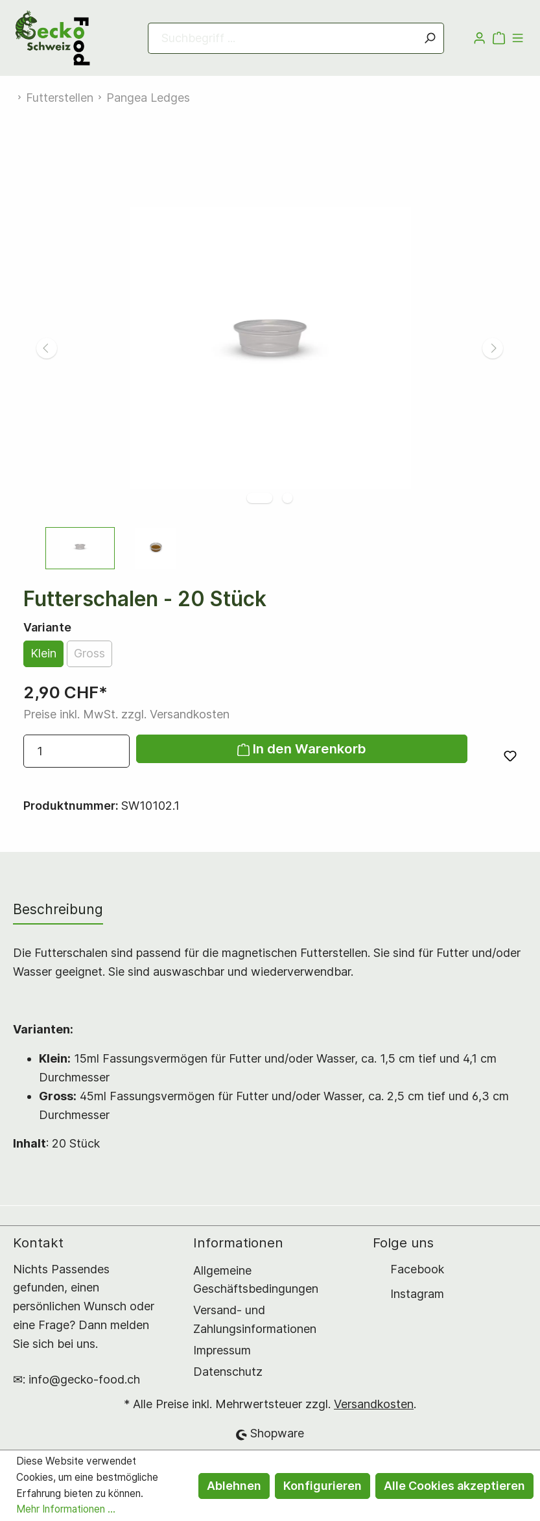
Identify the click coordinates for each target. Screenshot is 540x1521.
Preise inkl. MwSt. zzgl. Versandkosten (126, 714)
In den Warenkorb (301, 748)
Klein (43, 653)
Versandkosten (374, 1404)
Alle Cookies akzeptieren (454, 1485)
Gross (89, 653)
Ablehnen (234, 1485)
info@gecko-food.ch (84, 1379)
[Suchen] (430, 38)
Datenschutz (228, 1371)
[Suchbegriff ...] (282, 38)
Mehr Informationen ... (65, 1509)
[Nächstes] (492, 348)
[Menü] (517, 38)
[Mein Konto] (479, 38)
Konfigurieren (322, 1485)
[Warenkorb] (498, 38)
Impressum (222, 1350)
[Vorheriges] (46, 348)
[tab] (58, 909)
